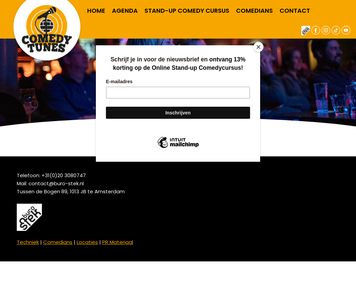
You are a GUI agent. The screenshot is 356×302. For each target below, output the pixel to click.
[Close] (258, 47)
